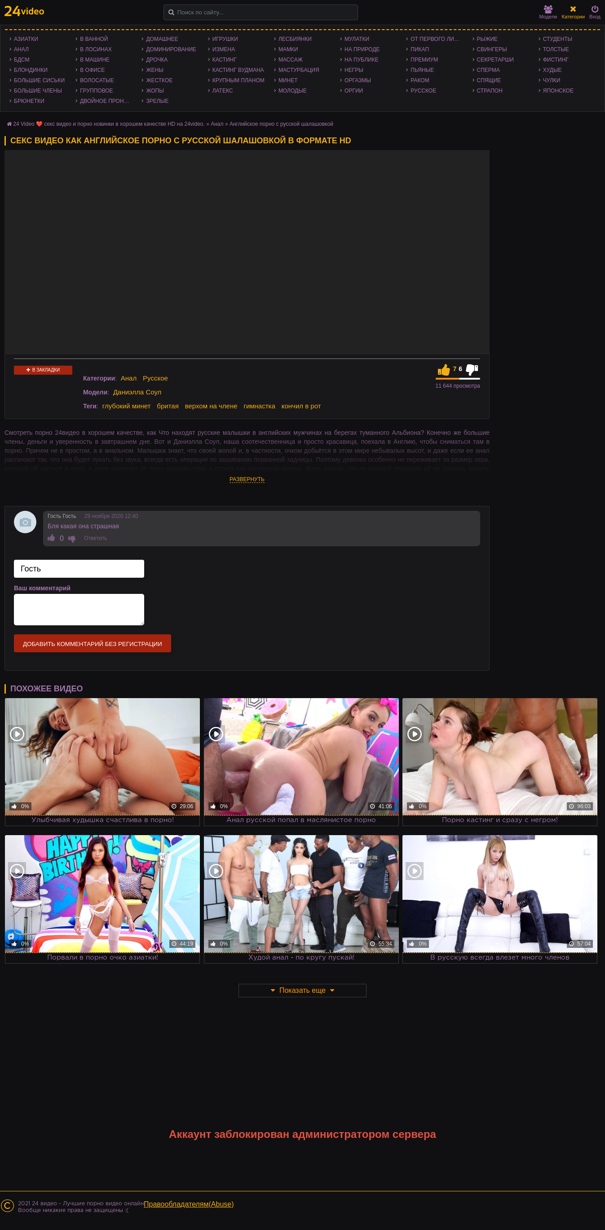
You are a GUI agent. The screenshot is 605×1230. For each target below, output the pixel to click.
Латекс (222, 91)
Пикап (420, 49)
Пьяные (422, 70)
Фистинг (556, 60)
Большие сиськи (39, 80)
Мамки (288, 49)
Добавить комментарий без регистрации (92, 644)
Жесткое (159, 80)
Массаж (290, 60)
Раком (420, 80)
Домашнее (162, 39)
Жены (154, 70)
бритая (167, 406)
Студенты (557, 39)
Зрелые (157, 101)
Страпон (490, 91)
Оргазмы (357, 80)
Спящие (489, 80)
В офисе (92, 70)
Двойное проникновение (108, 101)
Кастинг (224, 60)
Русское (423, 91)
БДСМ (22, 60)
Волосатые (97, 80)
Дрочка (157, 60)
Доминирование (171, 49)
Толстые (556, 49)
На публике (361, 60)
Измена (223, 49)
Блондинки (31, 70)
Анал (21, 49)
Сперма (488, 70)
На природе (362, 49)
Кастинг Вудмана (238, 70)
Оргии (353, 91)
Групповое (96, 91)
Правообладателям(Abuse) (189, 1204)
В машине (95, 60)
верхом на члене (211, 406)
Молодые (292, 91)
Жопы (154, 91)
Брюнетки (29, 101)
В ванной (94, 39)
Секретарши (495, 60)
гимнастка (259, 406)
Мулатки (356, 39)
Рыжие (487, 39)
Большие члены (38, 91)
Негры (353, 70)
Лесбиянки (295, 39)
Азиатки (26, 39)
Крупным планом (238, 80)
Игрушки (225, 39)
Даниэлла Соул (137, 392)
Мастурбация (298, 70)
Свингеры (492, 49)
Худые (552, 70)
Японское (558, 91)
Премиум (424, 60)
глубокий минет (126, 406)
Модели (548, 12)
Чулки (552, 80)
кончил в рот (301, 406)
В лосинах (96, 49)
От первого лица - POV (439, 39)
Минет (288, 80)
